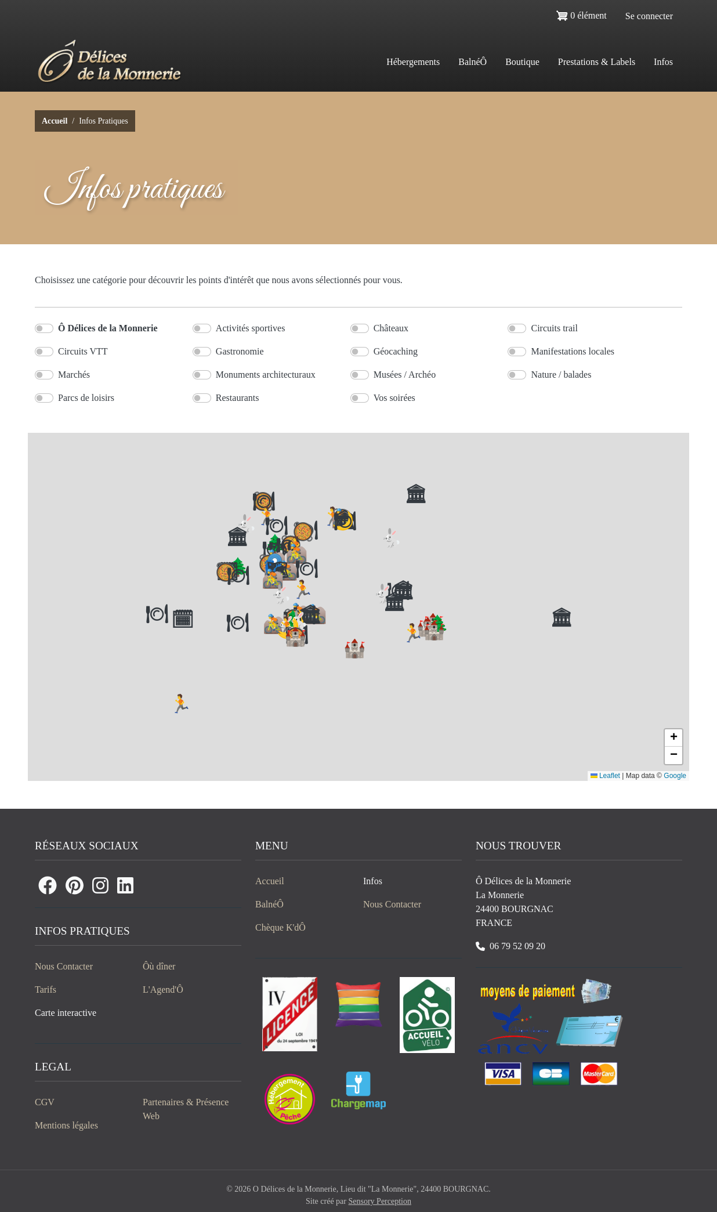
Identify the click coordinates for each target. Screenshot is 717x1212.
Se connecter (649, 16)
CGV (45, 1102)
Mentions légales (66, 1125)
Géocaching (396, 351)
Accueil (54, 121)
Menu (271, 846)
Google (675, 776)
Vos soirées (394, 398)
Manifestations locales (572, 351)
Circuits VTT (82, 351)
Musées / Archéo (405, 374)
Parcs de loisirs (86, 398)
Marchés (74, 374)
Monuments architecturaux (266, 374)
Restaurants (237, 398)
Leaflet (605, 776)
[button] (673, 738)
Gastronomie (240, 351)
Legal (53, 1067)
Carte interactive (65, 1013)
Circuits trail (554, 328)
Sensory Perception (379, 1201)
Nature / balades (561, 374)
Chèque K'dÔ (280, 927)
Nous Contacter (64, 966)
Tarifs (45, 989)
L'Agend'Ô (163, 989)
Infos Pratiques (82, 931)
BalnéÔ (472, 62)
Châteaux (391, 328)
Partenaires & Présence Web (186, 1109)
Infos (372, 881)
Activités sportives (250, 328)
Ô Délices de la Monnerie (108, 328)
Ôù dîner (159, 966)
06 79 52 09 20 (517, 946)
